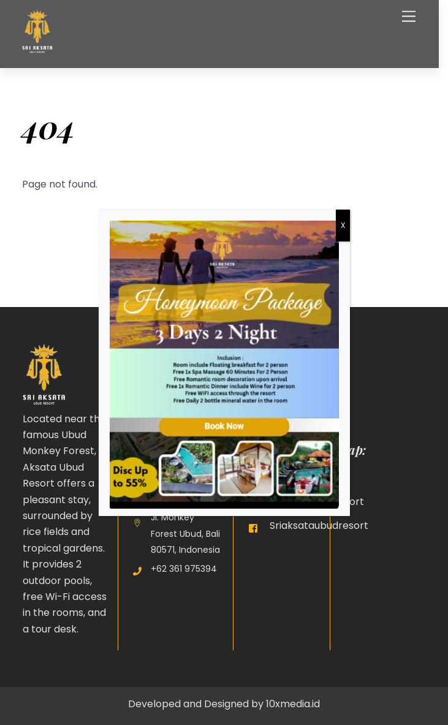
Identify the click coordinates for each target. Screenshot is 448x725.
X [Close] (343, 225)
